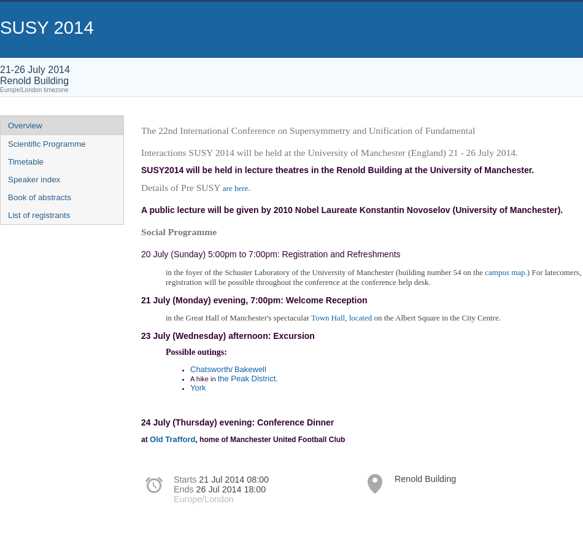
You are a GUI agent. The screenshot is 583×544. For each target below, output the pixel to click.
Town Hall (328, 317)
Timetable (26, 161)
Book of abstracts (39, 197)
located (361, 317)
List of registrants (39, 215)
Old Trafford (172, 439)
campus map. (506, 272)
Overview (25, 125)
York (198, 387)
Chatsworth (210, 369)
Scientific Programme (47, 144)
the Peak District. (248, 378)
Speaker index (34, 179)
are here (236, 188)
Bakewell (250, 369)
